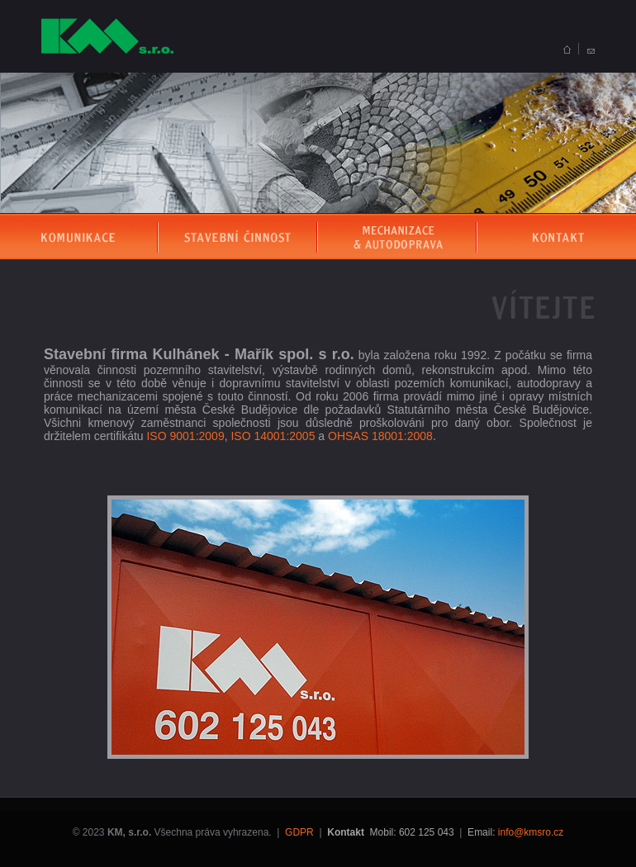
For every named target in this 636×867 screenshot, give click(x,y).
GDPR (299, 832)
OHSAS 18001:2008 (380, 436)
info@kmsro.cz (531, 832)
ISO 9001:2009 (185, 436)
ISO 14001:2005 (272, 436)
